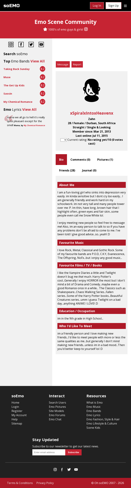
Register (16, 411)
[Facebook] (21, 45)
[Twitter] (31, 45)
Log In (97, 5)
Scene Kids (93, 428)
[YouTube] (41, 45)
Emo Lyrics (93, 415)
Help (14, 419)
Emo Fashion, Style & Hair (103, 419)
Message (62, 64)
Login (15, 407)
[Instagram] (86, 29)
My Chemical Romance (17, 101)
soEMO (11, 5)
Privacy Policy (45, 483)
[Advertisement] (92, 50)
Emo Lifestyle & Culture (101, 423)
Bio (61, 160)
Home (15, 402)
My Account (19, 415)
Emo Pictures (57, 407)
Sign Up (113, 5)
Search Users (57, 402)
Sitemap (16, 423)
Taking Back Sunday (16, 69)
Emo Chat (55, 419)
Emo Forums (57, 415)
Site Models (56, 411)
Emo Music (93, 407)
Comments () (80, 160)
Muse (6, 77)
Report (77, 64)
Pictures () (105, 160)
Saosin (7, 93)
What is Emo (94, 402)
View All (37, 61)
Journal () (89, 170)
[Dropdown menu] (125, 5)
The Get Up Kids (14, 85)
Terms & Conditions (20, 483)
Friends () (67, 170)
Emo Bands (93, 411)
